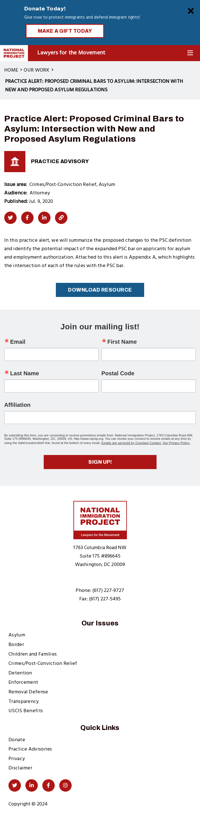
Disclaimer (20, 768)
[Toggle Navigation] (190, 53)
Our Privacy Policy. (176, 443)
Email (17, 342)
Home (11, 70)
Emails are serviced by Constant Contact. (132, 443)
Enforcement (23, 682)
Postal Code (118, 373)
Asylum (16, 635)
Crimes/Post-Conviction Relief (42, 664)
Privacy (16, 759)
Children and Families (32, 654)
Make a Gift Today (65, 31)
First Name (122, 342)
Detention (20, 673)
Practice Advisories (30, 749)
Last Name (24, 373)
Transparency (23, 702)
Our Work (36, 70)
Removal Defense (28, 692)
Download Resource (100, 290)
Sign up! (100, 462)
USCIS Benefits (25, 711)
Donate (16, 740)
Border (16, 645)
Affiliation (17, 405)
